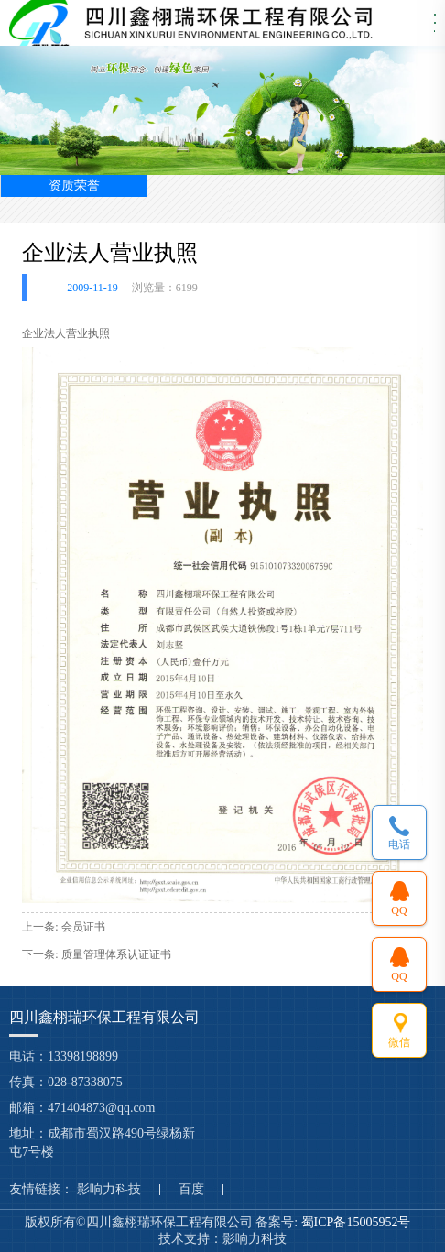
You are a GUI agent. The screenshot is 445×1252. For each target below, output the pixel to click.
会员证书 (83, 926)
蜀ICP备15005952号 (357, 1222)
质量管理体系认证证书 (116, 954)
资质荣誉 (74, 185)
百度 (191, 1189)
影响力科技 (109, 1189)
